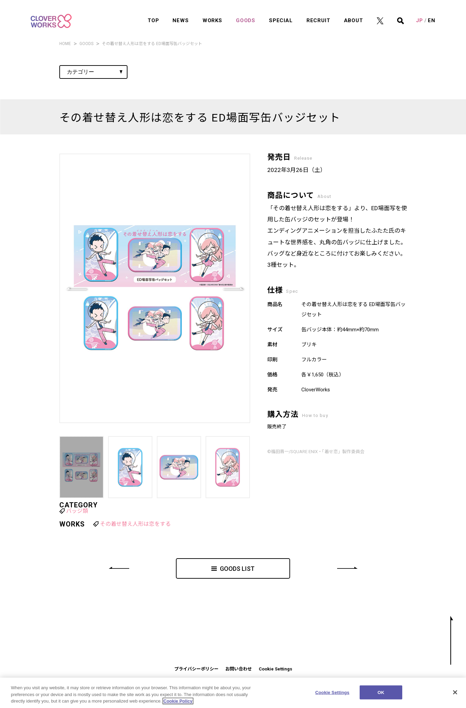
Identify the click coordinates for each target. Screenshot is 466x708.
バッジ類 (77, 511)
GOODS (86, 43)
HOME (65, 43)
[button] (233, 288)
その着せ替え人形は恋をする (135, 524)
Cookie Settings (275, 668)
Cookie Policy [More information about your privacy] (177, 703)
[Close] (455, 694)
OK (380, 694)
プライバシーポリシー (196, 668)
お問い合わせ (238, 668)
